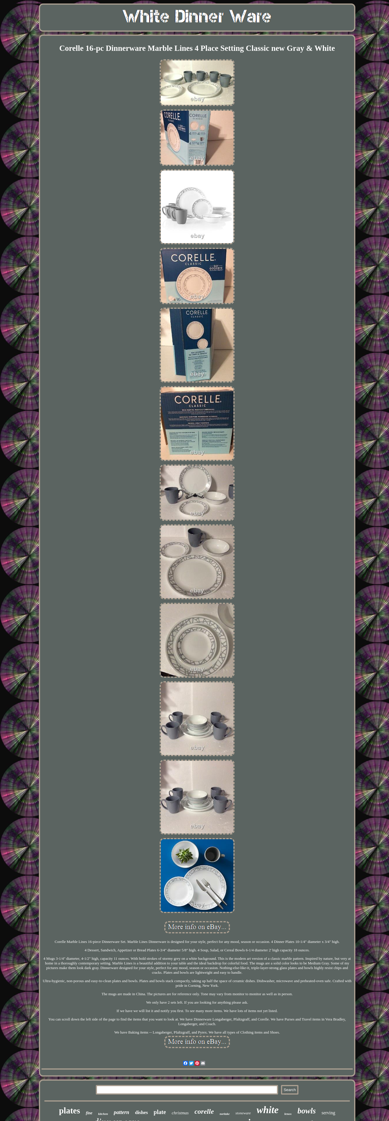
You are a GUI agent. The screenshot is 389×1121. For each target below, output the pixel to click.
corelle (204, 1111)
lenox (288, 1113)
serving (328, 1112)
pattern (121, 1112)
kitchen (103, 1113)
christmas (180, 1113)
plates (69, 1110)
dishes (141, 1112)
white (268, 1109)
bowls (307, 1110)
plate (160, 1112)
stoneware (243, 1113)
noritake (225, 1113)
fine (89, 1113)
